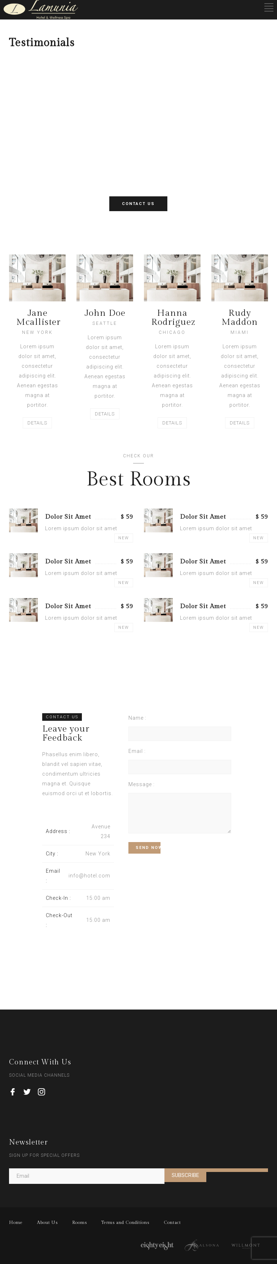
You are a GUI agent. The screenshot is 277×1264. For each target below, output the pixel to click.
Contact (172, 1222)
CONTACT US (138, 203)
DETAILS (37, 423)
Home (16, 1222)
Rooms (79, 1222)
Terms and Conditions (125, 1222)
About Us (47, 1222)
